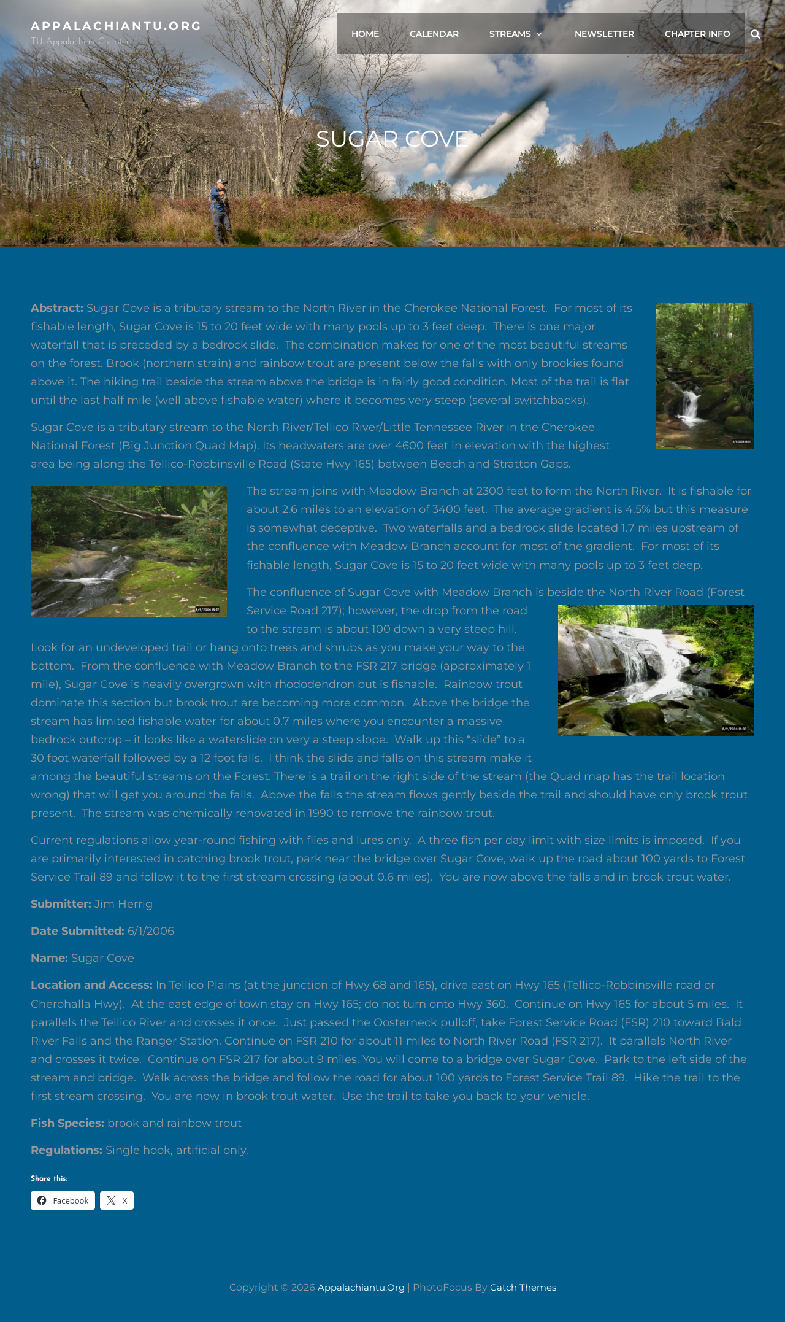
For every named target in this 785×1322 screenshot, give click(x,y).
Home (382, 33)
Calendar (448, 33)
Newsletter (609, 33)
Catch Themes (525, 1287)
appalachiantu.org (120, 25)
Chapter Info (699, 33)
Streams (527, 33)
